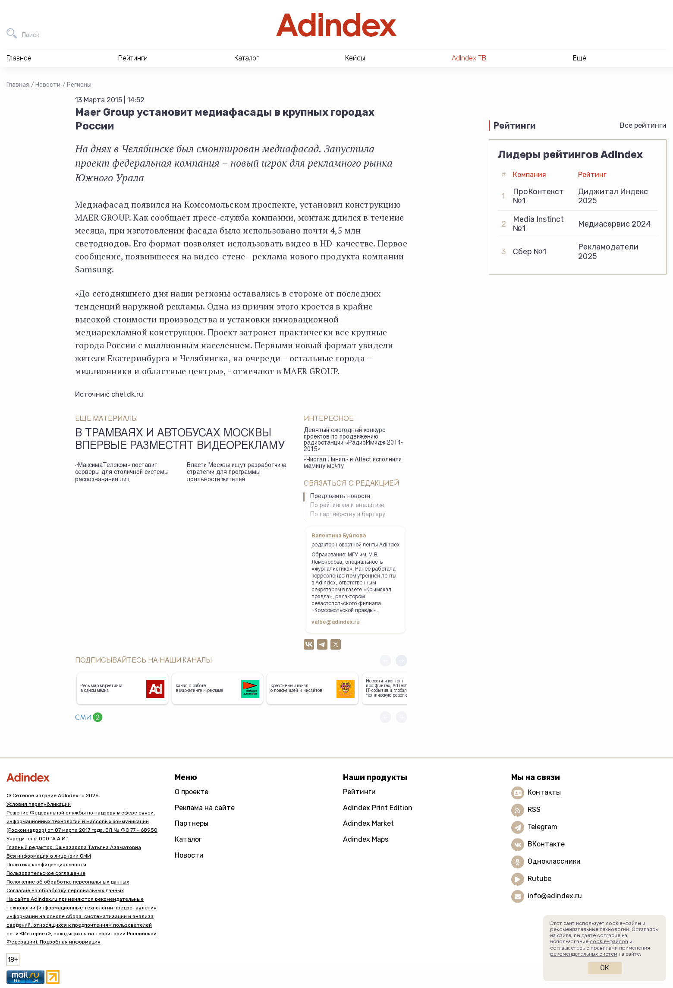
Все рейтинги (643, 125)
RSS (534, 809)
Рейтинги (359, 792)
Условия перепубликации (38, 804)
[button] (401, 660)
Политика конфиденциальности (46, 865)
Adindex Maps (365, 839)
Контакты (544, 792)
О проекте (191, 792)
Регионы (79, 84)
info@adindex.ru (555, 896)
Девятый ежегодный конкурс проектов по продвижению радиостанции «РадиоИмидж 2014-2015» (353, 440)
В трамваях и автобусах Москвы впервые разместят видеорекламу (180, 440)
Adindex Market (368, 823)
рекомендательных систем (583, 954)
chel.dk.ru (127, 394)
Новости (47, 84)
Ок (604, 968)
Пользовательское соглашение (45, 873)
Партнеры (191, 823)
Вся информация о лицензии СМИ (48, 856)
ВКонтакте (546, 844)
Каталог (188, 839)
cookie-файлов (609, 941)
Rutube (539, 878)
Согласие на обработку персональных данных (65, 890)
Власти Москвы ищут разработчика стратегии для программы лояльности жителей (236, 473)
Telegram (542, 827)
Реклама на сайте (205, 808)
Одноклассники (554, 861)
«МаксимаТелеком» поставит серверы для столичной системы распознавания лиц (122, 473)
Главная (17, 84)
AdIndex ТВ (469, 58)
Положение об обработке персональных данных (67, 882)
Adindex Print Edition (377, 808)
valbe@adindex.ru (335, 622)
